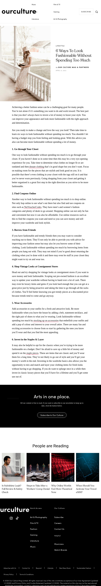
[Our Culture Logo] (19, 11)
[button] (96, 11)
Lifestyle (60, 46)
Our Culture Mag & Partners (73, 67)
